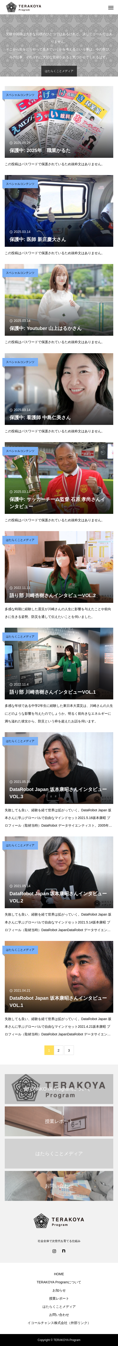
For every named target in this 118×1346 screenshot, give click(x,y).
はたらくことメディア (20, 540)
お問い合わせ (59, 1315)
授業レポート (59, 1298)
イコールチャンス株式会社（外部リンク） (59, 1323)
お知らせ (59, 1290)
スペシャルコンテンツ (20, 95)
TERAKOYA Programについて (59, 1282)
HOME (59, 1274)
